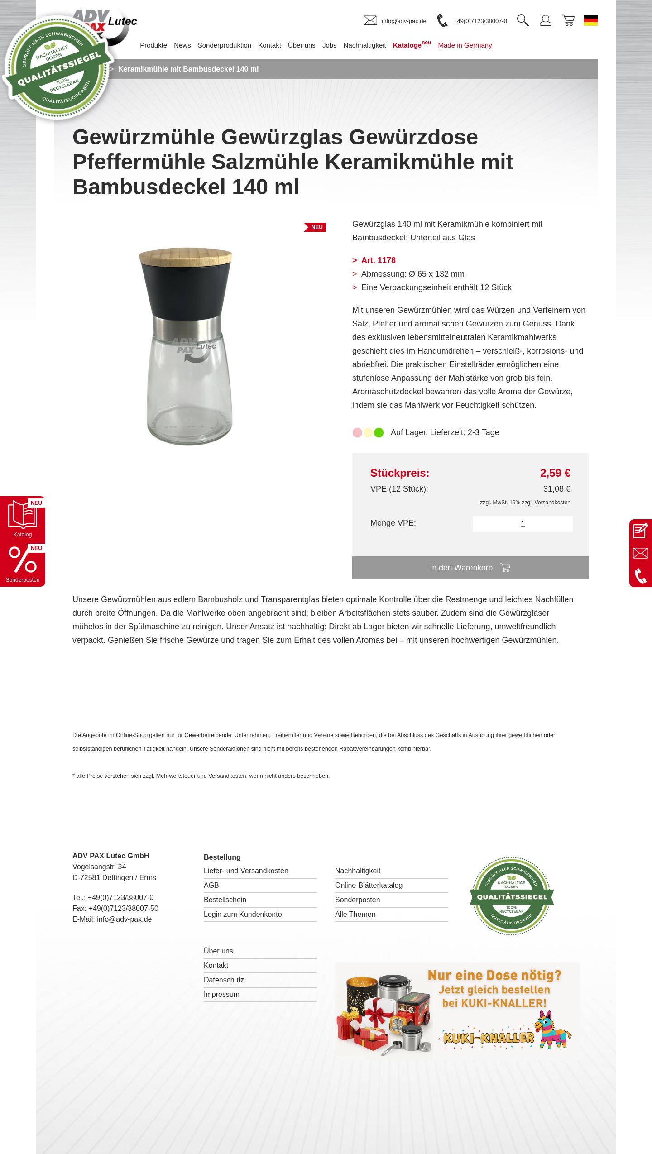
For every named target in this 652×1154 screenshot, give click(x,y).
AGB (211, 885)
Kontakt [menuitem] (276, 45)
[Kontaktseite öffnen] (640, 530)
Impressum (222, 994)
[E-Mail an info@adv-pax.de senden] (640, 553)
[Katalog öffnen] (22, 518)
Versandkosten (552, 502)
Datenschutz (224, 980)
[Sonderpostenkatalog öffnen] (22, 564)
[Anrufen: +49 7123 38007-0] (640, 576)
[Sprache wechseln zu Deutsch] (591, 20)
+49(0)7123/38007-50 (123, 908)
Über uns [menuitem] (308, 45)
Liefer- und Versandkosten (246, 871)
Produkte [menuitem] (160, 45)
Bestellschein (225, 900)
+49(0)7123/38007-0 (120, 897)
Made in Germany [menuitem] (472, 45)
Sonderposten (357, 900)
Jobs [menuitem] (336, 45)
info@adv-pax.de (124, 919)
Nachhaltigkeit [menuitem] (371, 45)
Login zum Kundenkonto (243, 914)
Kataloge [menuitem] (419, 44)
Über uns (218, 951)
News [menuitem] (189, 45)
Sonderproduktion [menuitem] (231, 45)
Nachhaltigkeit (358, 871)
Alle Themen (355, 914)
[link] (395, 21)
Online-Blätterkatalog (369, 885)
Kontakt (216, 965)
